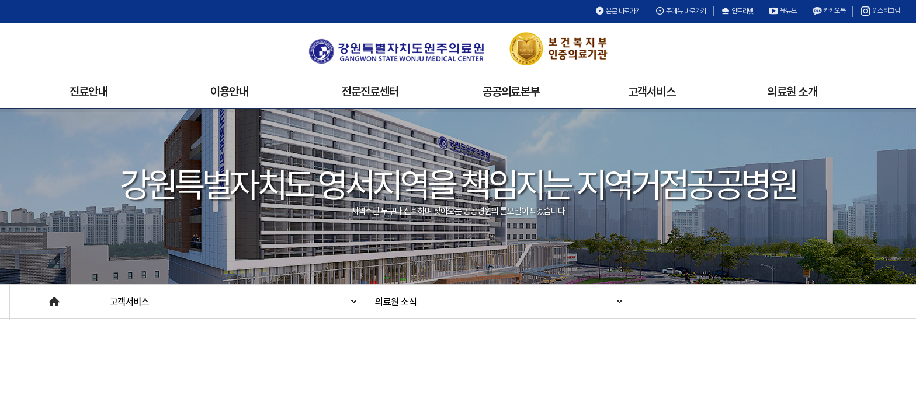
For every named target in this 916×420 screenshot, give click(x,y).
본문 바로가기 (618, 11)
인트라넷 (737, 11)
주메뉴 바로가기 (680, 11)
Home (21, 296)
